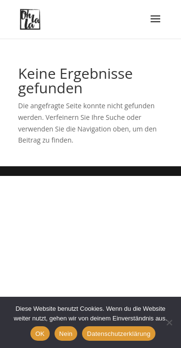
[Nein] (169, 322)
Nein (66, 333)
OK (39, 333)
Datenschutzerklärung (118, 333)
